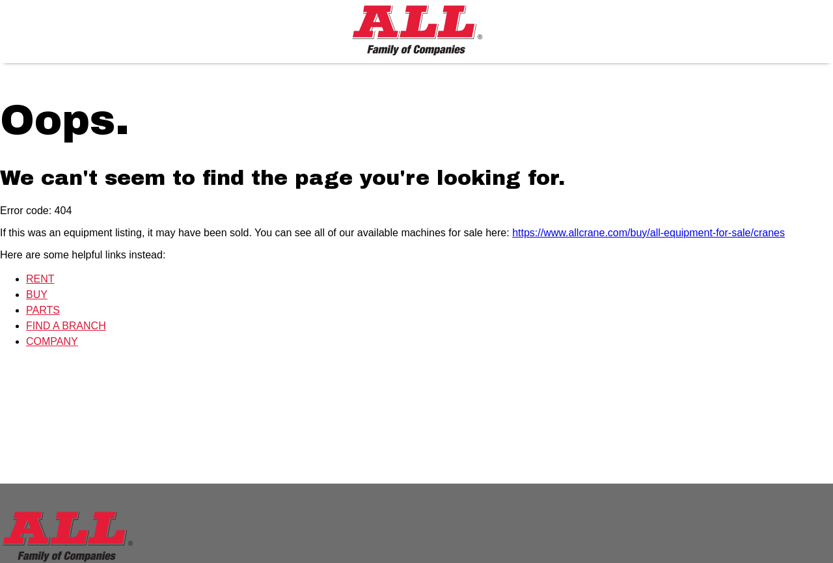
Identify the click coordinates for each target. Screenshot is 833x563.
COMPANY (52, 341)
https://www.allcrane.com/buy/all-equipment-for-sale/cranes (648, 232)
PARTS (43, 310)
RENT (40, 278)
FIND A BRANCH (66, 325)
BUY (37, 294)
